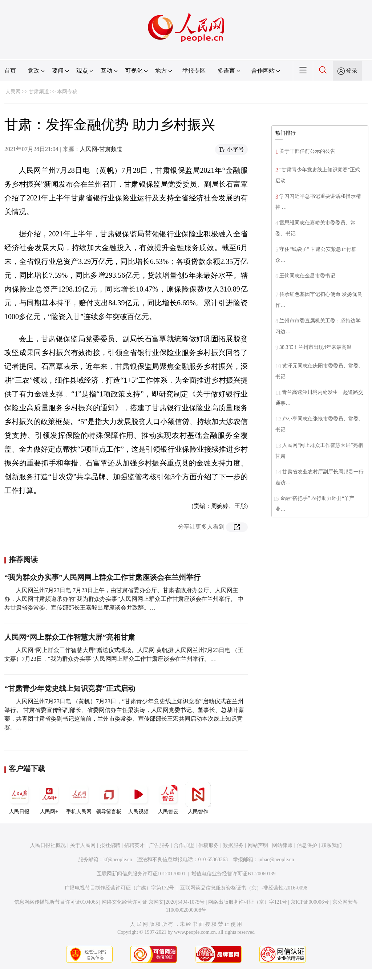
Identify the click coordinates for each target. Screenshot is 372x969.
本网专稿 (67, 91)
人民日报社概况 (48, 845)
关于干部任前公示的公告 (307, 151)
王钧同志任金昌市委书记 (307, 275)
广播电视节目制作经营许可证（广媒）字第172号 (119, 888)
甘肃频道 (39, 91)
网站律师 (282, 845)
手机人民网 (79, 798)
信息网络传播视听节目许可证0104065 (56, 902)
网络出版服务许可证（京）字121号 (247, 902)
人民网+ (49, 798)
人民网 (13, 91)
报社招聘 (110, 845)
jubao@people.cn (276, 859)
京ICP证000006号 (310, 902)
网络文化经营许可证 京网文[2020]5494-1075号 (153, 902)
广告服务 (159, 845)
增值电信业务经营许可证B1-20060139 (233, 873)
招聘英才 (134, 845)
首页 (10, 71)
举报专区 (194, 71)
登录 (351, 71)
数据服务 (233, 845)
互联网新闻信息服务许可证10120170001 (141, 873)
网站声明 (258, 845)
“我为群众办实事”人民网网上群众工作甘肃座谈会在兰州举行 (102, 577)
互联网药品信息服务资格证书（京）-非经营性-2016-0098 (243, 888)
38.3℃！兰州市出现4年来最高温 (315, 347)
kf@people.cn (118, 859)
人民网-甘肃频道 (101, 149)
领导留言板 (108, 798)
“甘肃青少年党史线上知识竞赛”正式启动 (69, 688)
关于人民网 (83, 845)
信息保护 (307, 845)
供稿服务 (208, 845)
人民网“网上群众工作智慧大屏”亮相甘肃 (69, 637)
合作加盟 (184, 845)
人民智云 (168, 798)
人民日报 (19, 798)
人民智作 (198, 798)
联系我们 (332, 845)
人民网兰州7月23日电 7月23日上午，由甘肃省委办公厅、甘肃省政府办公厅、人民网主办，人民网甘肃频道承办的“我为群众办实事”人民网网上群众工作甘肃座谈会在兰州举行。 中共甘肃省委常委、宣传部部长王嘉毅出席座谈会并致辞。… (123, 599)
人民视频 (138, 798)
